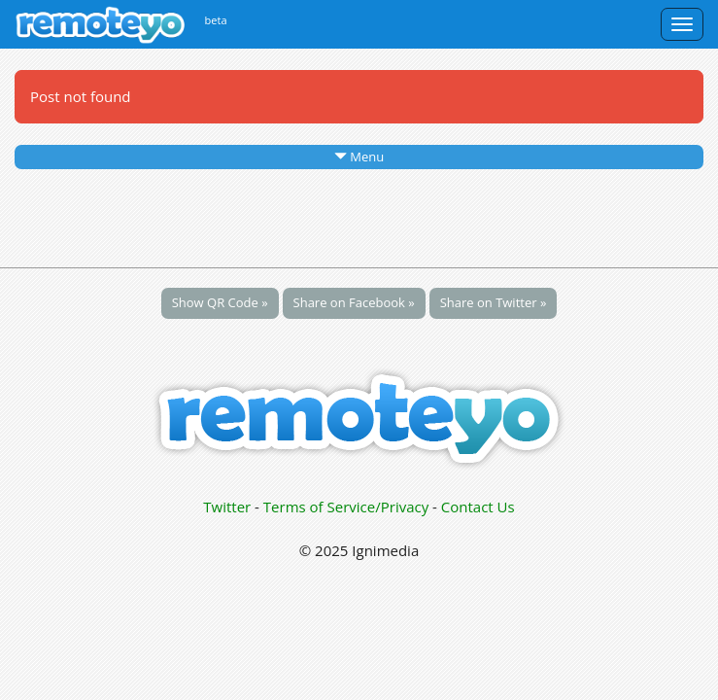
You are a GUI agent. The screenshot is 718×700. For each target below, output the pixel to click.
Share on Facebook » (354, 302)
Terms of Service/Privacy (345, 506)
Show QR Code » (220, 302)
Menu (359, 156)
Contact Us (478, 506)
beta (216, 20)
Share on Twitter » (493, 302)
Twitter (227, 506)
